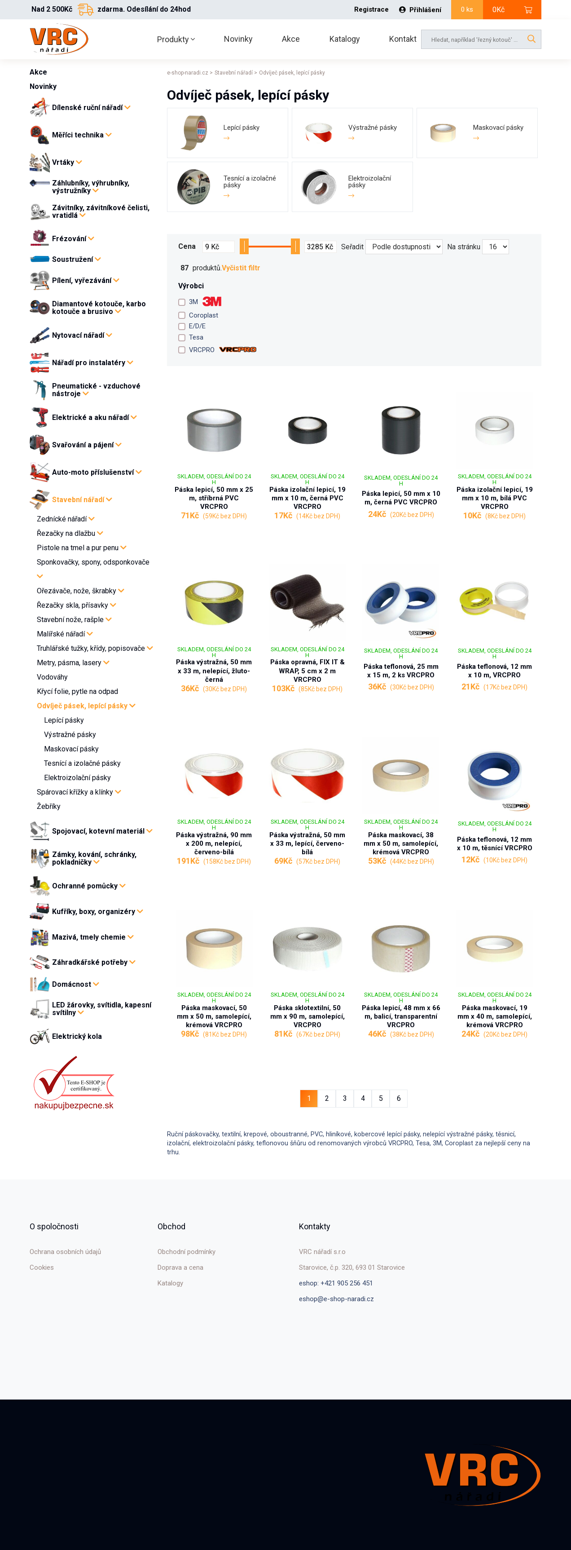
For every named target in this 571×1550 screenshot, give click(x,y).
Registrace (371, 9)
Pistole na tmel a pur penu (82, 547)
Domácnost (75, 984)
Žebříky (49, 806)
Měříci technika (82, 135)
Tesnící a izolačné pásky (82, 763)
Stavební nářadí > (236, 73)
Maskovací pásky (71, 749)
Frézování (73, 239)
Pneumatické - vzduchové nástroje (96, 390)
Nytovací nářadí (82, 335)
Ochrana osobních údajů (65, 1252)
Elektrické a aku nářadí (94, 417)
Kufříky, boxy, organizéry (97, 911)
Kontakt (403, 39)
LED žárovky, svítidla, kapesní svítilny (101, 1009)
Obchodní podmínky (186, 1252)
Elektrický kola (77, 1036)
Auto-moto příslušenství (97, 472)
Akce (291, 39)
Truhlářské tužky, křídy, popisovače (95, 648)
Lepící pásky (64, 720)
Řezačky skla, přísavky (76, 605)
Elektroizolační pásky (77, 777)
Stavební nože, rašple (74, 619)
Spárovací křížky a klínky (79, 792)
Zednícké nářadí (66, 519)
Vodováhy (52, 677)
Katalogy (344, 39)
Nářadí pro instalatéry (92, 363)
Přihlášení (420, 10)
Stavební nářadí (82, 499)
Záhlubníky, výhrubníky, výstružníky (90, 187)
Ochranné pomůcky (89, 886)
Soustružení (76, 259)
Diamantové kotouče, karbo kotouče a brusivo (99, 307)
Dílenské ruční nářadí (91, 107)
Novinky (238, 39)
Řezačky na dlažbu (70, 533)
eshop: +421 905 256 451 (336, 1283)
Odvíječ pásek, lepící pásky (86, 706)
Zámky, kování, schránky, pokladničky (94, 858)
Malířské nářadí (65, 634)
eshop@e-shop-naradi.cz (336, 1299)
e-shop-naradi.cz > (190, 73)
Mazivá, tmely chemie (93, 937)
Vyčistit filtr (241, 268)
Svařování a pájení (87, 445)
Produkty (176, 39)
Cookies (42, 1267)
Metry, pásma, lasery (73, 662)
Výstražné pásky (70, 734)
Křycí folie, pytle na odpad (77, 691)
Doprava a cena (180, 1267)
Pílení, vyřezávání (85, 280)
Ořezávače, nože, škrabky (80, 591)
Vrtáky (67, 162)
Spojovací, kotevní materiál (102, 831)
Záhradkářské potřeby (94, 962)
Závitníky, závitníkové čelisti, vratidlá (100, 211)
